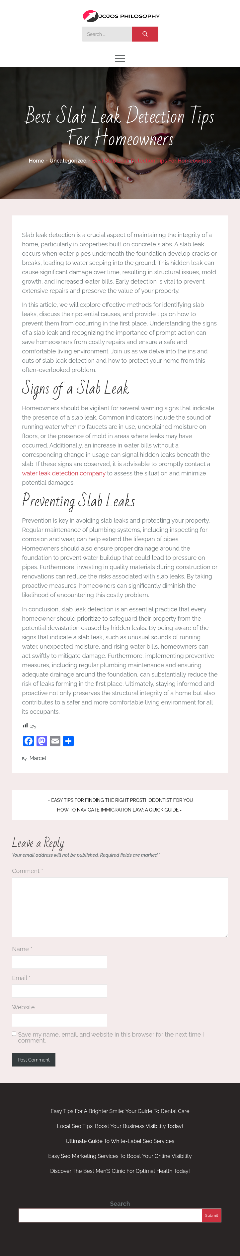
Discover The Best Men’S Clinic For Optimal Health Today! (120, 1171)
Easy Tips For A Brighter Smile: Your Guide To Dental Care (119, 1111)
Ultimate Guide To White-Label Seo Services (120, 1141)
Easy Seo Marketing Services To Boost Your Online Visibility (120, 1156)
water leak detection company (64, 473)
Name (22, 948)
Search (120, 1203)
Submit (211, 1215)
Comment (27, 870)
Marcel (38, 758)
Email (21, 977)
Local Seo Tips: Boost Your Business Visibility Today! (120, 1126)
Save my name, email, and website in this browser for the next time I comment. (111, 1038)
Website (23, 1007)
